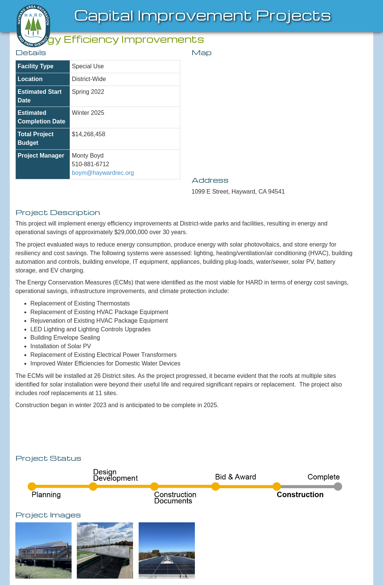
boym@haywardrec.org (103, 173)
